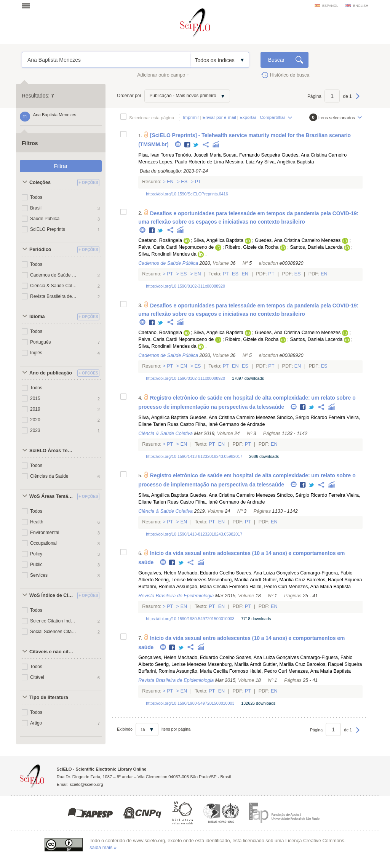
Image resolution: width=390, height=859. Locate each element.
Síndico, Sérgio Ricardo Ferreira (311, 417)
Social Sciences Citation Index (53, 631)
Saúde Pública (44, 218)
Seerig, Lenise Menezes (180, 579)
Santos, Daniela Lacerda (316, 247)
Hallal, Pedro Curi (268, 586)
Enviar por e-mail (219, 117)
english (360, 6)
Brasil (36, 208)
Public (36, 564)
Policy (36, 554)
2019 (35, 409)
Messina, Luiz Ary (244, 162)
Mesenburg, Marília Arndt (234, 579)
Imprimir (191, 117)
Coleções (40, 182)
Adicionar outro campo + (163, 75)
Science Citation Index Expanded (53, 621)
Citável (37, 677)
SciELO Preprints (47, 229)
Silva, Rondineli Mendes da (167, 254)
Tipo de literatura (48, 697)
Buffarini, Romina (156, 586)
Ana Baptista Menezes (106, 60)
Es (184, 181)
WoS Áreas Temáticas (52, 496)
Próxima (358, 99)
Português (40, 342)
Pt (197, 181)
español (330, 6)
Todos (36, 197)
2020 (35, 419)
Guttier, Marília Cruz (283, 579)
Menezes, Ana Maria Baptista (319, 586)
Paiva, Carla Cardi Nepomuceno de (176, 247)
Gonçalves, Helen (157, 573)
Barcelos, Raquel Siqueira (334, 579)
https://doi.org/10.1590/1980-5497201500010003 (190, 618)
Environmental (44, 532)
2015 (35, 398)
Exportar (248, 117)
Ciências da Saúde (49, 476)
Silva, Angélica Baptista (289, 162)
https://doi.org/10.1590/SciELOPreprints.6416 (187, 194)
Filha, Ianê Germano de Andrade (230, 424)
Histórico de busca (290, 75)
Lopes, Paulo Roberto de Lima (191, 162)
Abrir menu (28, 6)
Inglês (36, 352)
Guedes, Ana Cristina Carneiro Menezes (297, 240)
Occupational (43, 543)
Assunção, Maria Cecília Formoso (212, 586)
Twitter (196, 145)
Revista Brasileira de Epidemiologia (53, 296)
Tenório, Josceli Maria (198, 155)
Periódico (40, 249)
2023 (35, 430)
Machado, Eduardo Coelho (206, 573)
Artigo (36, 723)
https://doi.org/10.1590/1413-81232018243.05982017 (194, 456)
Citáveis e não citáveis (52, 651)
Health (36, 522)
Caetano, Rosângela (160, 240)
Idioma (37, 316)
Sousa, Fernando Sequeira (251, 155)
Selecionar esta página (151, 117)
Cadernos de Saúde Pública (53, 275)
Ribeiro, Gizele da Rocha (251, 247)
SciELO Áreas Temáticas (52, 450)
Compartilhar (272, 117)
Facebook (187, 145)
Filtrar (61, 166)
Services (39, 575)
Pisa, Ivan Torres (156, 155)
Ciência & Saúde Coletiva (53, 285)
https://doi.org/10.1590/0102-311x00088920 (185, 286)
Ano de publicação (50, 373)
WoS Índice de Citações (52, 595)
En (170, 181)
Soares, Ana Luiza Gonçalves (267, 573)
